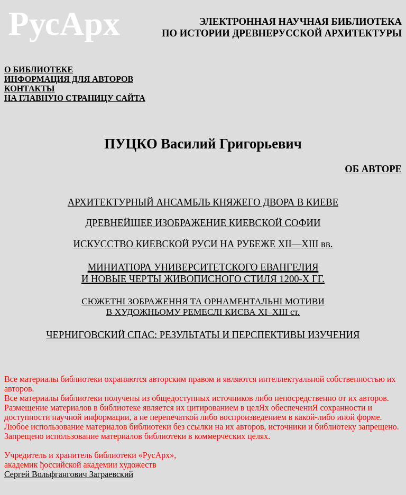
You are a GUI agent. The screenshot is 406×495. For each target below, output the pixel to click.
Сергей (68, 474)
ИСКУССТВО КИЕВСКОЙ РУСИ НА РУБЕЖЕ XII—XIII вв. (203, 243)
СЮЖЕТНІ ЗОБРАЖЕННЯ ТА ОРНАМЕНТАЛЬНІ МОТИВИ (202, 301)
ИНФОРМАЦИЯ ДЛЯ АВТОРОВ (68, 78)
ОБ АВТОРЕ (373, 168)
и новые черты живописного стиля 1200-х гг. (203, 278)
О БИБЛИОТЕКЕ (38, 69)
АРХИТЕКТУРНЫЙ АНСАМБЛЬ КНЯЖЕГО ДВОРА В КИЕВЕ (203, 202)
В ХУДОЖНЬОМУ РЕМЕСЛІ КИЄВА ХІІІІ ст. (203, 312)
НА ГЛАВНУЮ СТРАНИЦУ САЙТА (74, 98)
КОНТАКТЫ (29, 88)
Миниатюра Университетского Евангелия (203, 267)
